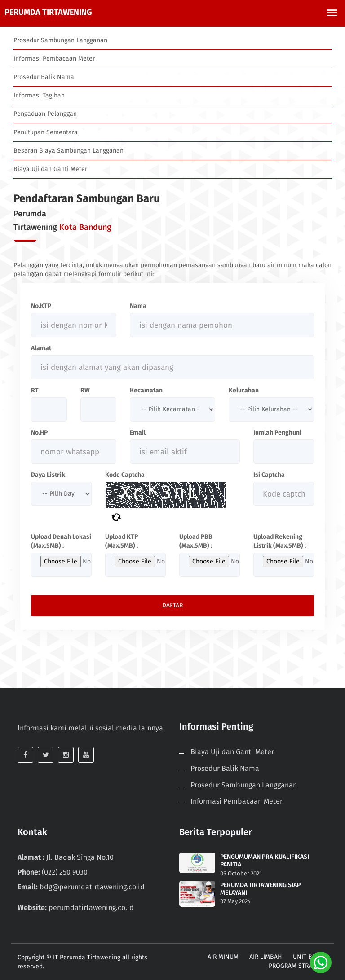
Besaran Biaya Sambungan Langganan (68, 150)
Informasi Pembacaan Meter (54, 58)
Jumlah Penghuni (277, 432)
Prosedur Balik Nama (43, 77)
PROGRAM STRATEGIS (298, 966)
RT (35, 390)
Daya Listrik (48, 475)
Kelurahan (244, 390)
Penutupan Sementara (45, 132)
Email (138, 432)
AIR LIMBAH (265, 957)
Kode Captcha (125, 475)
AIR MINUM (223, 957)
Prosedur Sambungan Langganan (60, 40)
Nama (138, 306)
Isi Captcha (269, 475)
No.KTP (41, 306)
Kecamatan (146, 390)
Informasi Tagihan (39, 95)
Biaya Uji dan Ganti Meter (50, 169)
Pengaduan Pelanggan (45, 114)
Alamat (41, 348)
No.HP (39, 432)
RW (85, 390)
